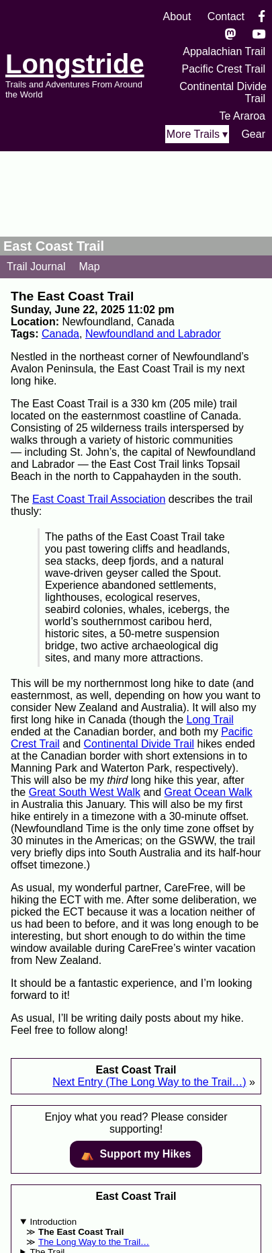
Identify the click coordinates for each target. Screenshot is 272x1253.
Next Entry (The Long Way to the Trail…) (149, 1082)
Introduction (53, 1222)
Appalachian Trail (224, 51)
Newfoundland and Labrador (153, 333)
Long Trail (210, 719)
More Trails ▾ (197, 134)
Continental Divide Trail (139, 744)
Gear (253, 134)
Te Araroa (242, 116)
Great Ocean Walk (209, 792)
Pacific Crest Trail (223, 69)
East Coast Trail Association (98, 499)
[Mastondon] (231, 34)
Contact (226, 16)
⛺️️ (136, 1154)
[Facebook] (262, 16)
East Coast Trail (53, 246)
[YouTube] (259, 34)
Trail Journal (36, 266)
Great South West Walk (84, 792)
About (177, 16)
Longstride (74, 64)
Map (89, 266)
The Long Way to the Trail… (93, 1242)
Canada (60, 333)
